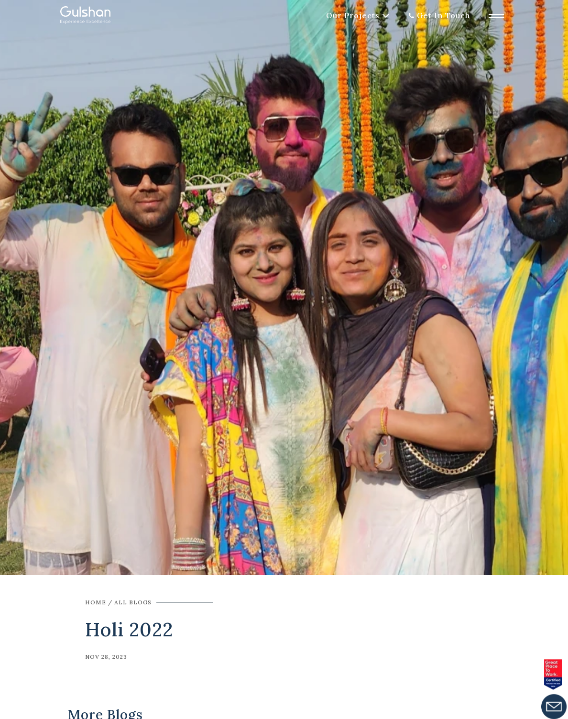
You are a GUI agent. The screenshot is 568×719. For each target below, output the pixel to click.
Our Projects (353, 15)
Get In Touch (443, 15)
